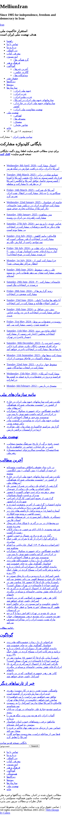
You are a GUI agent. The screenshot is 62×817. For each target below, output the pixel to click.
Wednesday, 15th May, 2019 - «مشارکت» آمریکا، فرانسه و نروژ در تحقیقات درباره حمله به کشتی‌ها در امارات (34, 376)
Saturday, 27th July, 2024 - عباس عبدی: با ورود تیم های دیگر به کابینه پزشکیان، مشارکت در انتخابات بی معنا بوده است (34, 226)
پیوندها (10, 84)
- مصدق (17, 121)
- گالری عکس (20, 72)
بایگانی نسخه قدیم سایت (13, 742)
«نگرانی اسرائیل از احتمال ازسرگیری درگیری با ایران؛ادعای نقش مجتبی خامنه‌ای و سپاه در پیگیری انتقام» (34, 591)
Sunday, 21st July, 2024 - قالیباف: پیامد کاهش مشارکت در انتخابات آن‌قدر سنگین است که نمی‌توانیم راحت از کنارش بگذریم (31, 239)
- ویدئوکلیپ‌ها (20, 75)
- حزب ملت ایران (22, 97)
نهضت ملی (13, 112)
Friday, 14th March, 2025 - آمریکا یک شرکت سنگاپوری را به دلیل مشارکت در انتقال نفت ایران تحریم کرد (33, 193)
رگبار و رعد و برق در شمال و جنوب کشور (29, 535)
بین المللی (12, 50)
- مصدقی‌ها (19, 118)
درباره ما (11, 47)
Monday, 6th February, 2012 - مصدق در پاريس (32, 385)
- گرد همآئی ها (21, 59)
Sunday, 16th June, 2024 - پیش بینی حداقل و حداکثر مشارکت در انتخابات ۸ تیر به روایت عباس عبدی (33, 312)
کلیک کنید (5, 154)
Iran (2, 24)
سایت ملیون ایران (22, 137)
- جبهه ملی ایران (22, 90)
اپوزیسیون (12, 56)
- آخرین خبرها (20, 69)
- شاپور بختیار (20, 125)
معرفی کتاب (14, 53)
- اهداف (17, 115)
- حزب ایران (19, 94)
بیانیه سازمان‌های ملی (18, 394)
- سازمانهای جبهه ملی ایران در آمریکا (33, 100)
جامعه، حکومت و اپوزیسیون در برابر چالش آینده (33, 604)
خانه (9, 128)
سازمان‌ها (12, 87)
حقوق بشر (12, 78)
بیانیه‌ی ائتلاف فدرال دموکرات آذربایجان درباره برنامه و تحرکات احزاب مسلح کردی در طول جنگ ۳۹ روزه (33, 569)
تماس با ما (12, 44)
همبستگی (12, 773)
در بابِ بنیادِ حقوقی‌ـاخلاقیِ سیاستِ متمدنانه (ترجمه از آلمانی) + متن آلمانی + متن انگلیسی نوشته (31, 470)
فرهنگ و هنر (13, 62)
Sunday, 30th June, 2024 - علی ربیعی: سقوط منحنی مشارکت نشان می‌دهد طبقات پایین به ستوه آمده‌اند (34, 272)
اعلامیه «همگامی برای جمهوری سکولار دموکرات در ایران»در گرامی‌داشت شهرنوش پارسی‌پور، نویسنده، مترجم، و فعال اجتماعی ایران (33, 414)
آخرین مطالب (11, 460)
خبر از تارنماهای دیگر (17, 683)
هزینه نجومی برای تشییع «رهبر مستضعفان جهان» (33, 616)
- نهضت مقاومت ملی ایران (27, 109)
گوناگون (11, 66)
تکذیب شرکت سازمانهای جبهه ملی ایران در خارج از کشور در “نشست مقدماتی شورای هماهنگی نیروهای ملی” (33, 404)
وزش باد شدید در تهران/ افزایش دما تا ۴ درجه (31, 613)
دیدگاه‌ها (11, 81)
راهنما (10, 41)
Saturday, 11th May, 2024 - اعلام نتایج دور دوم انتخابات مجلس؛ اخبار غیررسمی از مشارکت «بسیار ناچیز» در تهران (31, 333)
